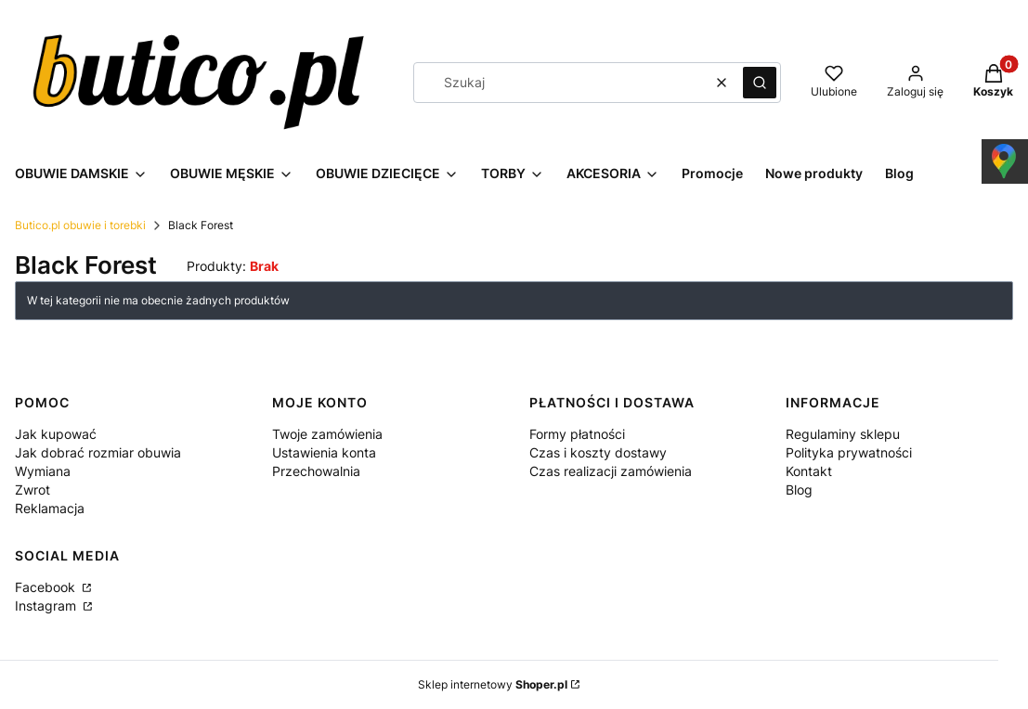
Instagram (47, 605)
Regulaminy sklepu (843, 434)
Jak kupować (56, 434)
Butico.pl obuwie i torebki (80, 225)
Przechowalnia (316, 471)
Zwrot (32, 489)
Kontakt (809, 471)
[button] (759, 82)
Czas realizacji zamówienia (610, 471)
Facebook (47, 587)
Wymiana (43, 471)
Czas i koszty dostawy (598, 452)
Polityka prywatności (849, 452)
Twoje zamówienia (327, 434)
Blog (799, 489)
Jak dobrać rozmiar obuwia (98, 452)
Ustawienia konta (324, 452)
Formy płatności (577, 434)
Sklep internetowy (492, 684)
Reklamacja (50, 508)
